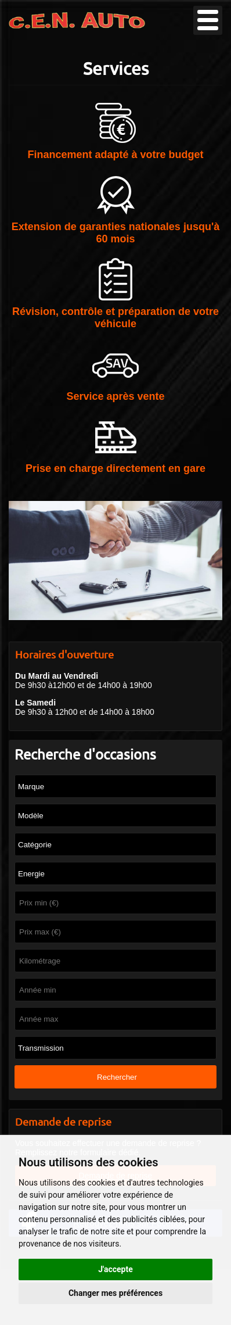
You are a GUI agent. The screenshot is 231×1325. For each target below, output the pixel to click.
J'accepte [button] (115, 1269)
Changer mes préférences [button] (115, 1293)
